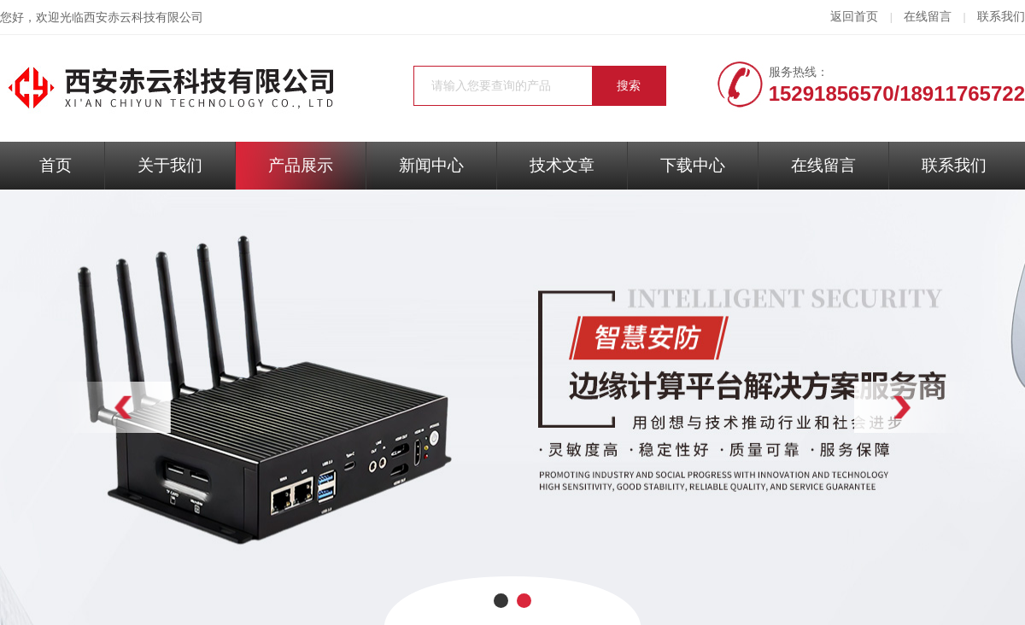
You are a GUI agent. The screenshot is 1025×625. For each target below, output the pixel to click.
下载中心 (692, 165)
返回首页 (854, 16)
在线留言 (928, 16)
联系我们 (1001, 16)
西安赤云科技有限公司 (143, 17)
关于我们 (170, 165)
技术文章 (562, 165)
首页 (55, 165)
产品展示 (300, 165)
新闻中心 (431, 165)
